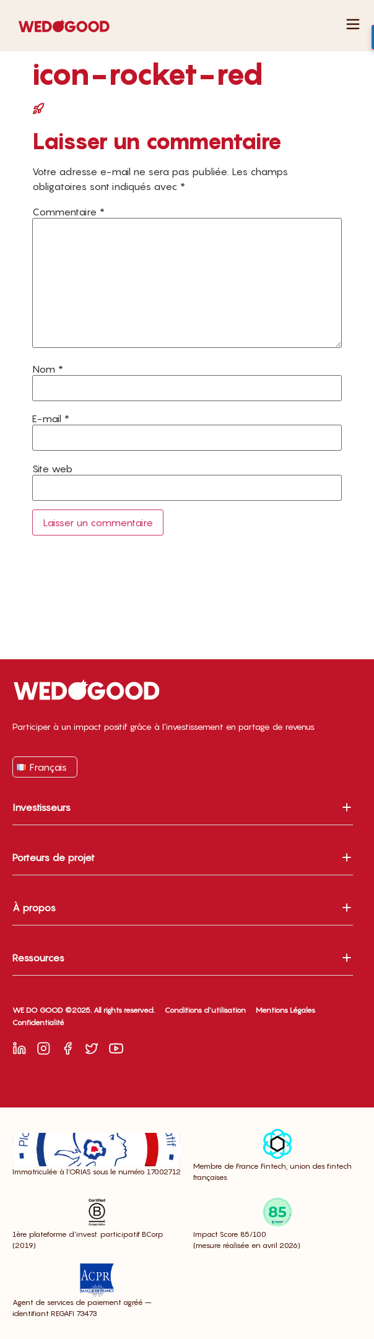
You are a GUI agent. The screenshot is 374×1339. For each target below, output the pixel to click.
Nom (47, 369)
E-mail (50, 418)
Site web (52, 469)
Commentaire (68, 212)
